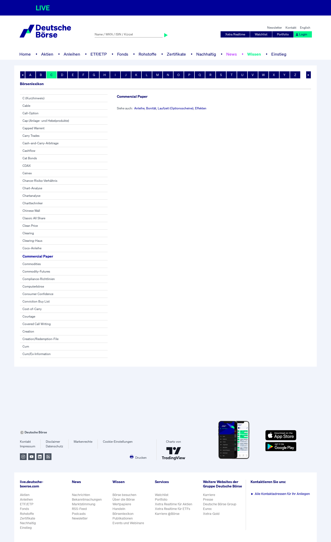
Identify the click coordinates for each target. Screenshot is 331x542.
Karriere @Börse (167, 513)
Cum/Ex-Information (36, 354)
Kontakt (290, 27)
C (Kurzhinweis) (33, 98)
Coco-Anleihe (31, 248)
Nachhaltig (206, 54)
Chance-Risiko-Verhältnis (39, 181)
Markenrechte (83, 441)
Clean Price (30, 226)
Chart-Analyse (32, 188)
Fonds (122, 54)
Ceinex (27, 173)
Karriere (209, 495)
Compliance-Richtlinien (38, 279)
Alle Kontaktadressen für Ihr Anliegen (280, 494)
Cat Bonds (29, 158)
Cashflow (28, 151)
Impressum (27, 446)
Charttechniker (32, 203)
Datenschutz (54, 446)
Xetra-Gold (211, 513)
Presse (208, 499)
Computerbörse (33, 286)
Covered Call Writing (36, 324)
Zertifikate (176, 54)
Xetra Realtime (235, 34)
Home (25, 54)
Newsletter (274, 27)
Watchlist (261, 34)
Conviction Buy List (36, 301)
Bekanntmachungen (87, 499)
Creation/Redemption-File (40, 339)
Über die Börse (123, 499)
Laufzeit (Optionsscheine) (175, 108)
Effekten (200, 108)
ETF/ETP (99, 54)
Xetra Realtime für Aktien (173, 504)
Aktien (47, 54)
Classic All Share (33, 218)
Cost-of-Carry (32, 309)
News (231, 54)
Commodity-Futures (36, 271)
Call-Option (30, 113)
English (305, 27)
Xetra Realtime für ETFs (172, 509)
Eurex (207, 509)
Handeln (118, 509)
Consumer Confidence (37, 294)
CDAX (26, 166)
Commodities (31, 264)
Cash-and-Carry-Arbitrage (40, 143)
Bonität (151, 108)
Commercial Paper (37, 256)
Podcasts (79, 513)
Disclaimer (53, 441)
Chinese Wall (31, 211)
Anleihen (72, 54)
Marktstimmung (83, 504)
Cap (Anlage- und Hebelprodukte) (45, 121)
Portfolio (283, 34)
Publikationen (122, 518)
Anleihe (139, 108)
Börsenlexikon (122, 513)
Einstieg (278, 54)
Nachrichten (81, 495)
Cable (26, 106)
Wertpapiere (121, 504)
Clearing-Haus (32, 241)
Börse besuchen (124, 495)
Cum (25, 346)
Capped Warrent (33, 128)
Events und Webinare (128, 523)
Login (301, 34)
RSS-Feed (79, 509)
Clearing (28, 233)
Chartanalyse (31, 196)
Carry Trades (31, 136)
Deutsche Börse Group (219, 504)
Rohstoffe (147, 54)
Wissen (254, 54)
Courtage (28, 316)
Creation (28, 331)
